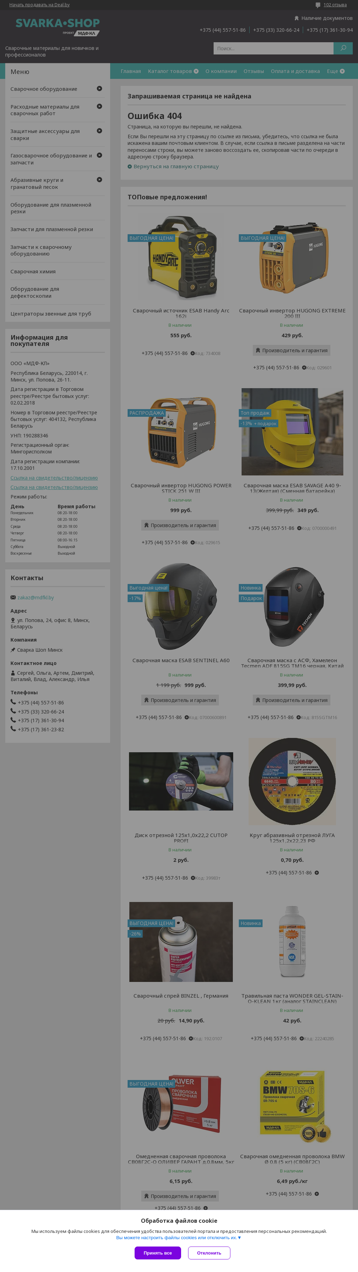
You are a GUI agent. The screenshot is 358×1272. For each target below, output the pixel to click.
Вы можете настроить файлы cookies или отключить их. (176, 1237)
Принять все (158, 1253)
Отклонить (209, 1253)
